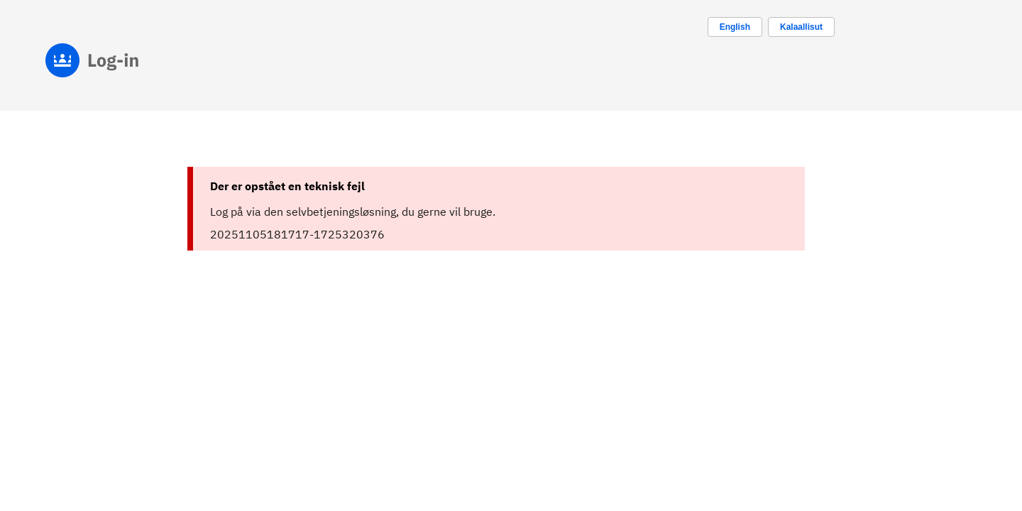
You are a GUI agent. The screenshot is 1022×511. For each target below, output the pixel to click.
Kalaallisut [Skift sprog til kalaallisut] (801, 27)
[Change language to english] (735, 27)
